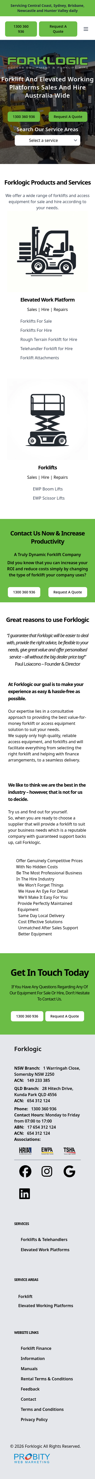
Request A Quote (58, 29)
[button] (86, 29)
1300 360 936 (43, 1109)
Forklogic (33, 1446)
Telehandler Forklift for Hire (46, 348)
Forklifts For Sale (36, 321)
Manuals (29, 1368)
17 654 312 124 (41, 1127)
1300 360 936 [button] (21, 29)
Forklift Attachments (39, 357)
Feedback (30, 1389)
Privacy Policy (34, 1419)
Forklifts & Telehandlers (44, 1239)
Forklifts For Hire (36, 330)
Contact (28, 1399)
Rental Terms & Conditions (47, 1379)
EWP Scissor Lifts (49, 498)
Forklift (25, 1296)
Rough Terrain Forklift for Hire (48, 339)
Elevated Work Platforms (45, 1249)
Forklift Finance (36, 1348)
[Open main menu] (85, 29)
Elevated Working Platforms (45, 1305)
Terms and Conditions (42, 1409)
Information (33, 1358)
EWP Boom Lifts (48, 488)
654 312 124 (38, 1100)
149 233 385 (38, 1080)
